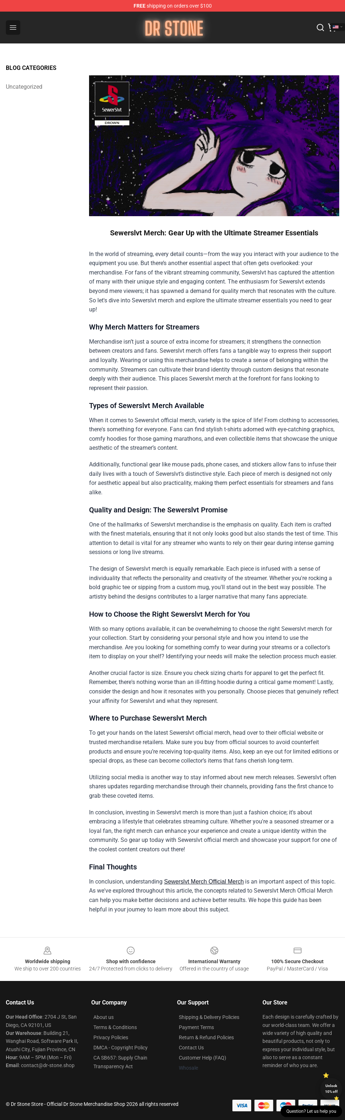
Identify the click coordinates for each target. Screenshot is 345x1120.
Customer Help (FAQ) (202, 1058)
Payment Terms (196, 1027)
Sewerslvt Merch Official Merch (204, 881)
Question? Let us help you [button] (311, 1111)
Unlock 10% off (331, 1089)
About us (103, 1017)
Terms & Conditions (115, 1027)
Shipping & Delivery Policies (209, 1017)
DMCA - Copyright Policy (120, 1047)
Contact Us (191, 1047)
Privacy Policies (110, 1037)
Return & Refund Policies (206, 1037)
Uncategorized (24, 86)
